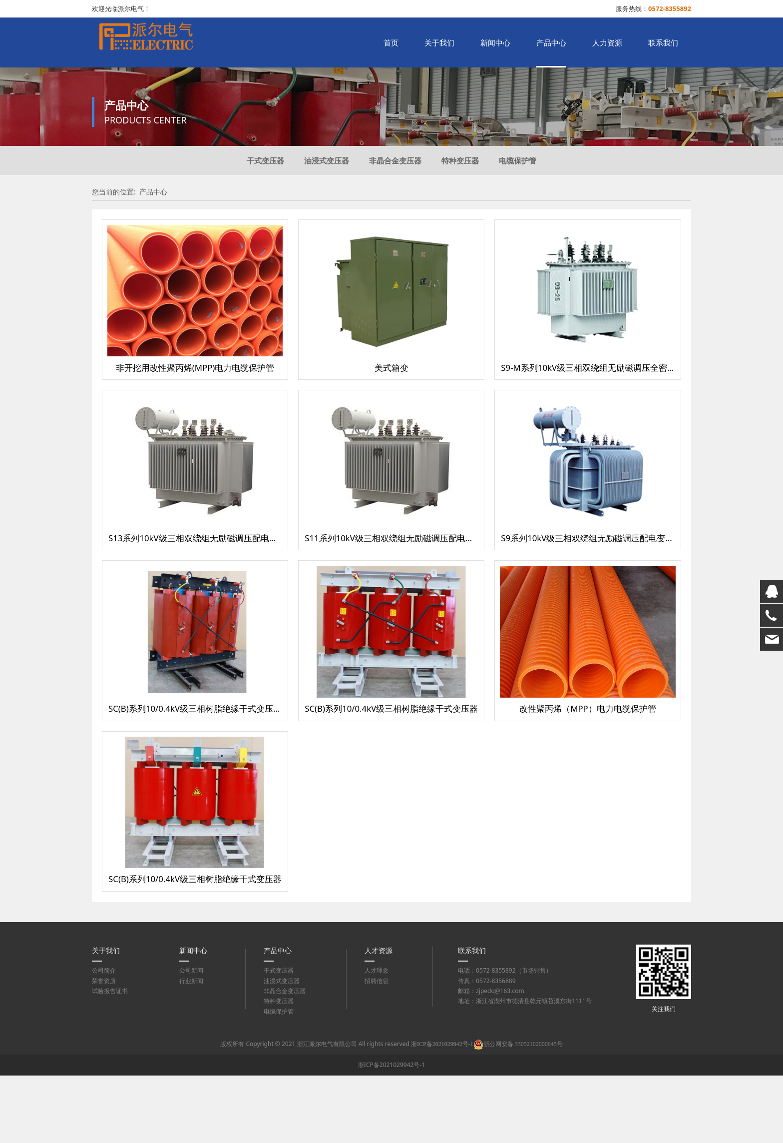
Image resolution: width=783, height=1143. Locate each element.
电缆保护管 (517, 228)
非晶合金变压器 (395, 228)
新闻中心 (495, 42)
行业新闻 (191, 1048)
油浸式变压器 (326, 228)
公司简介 (104, 1038)
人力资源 (607, 42)
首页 (391, 42)
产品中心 (551, 42)
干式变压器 (265, 228)
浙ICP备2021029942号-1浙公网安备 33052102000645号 (487, 1111)
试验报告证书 (110, 1058)
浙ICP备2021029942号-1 (391, 1132)
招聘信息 (377, 1048)
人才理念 (377, 1038)
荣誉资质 (104, 1048)
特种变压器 (460, 228)
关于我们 (439, 42)
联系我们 (663, 42)
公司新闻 (191, 1038)
